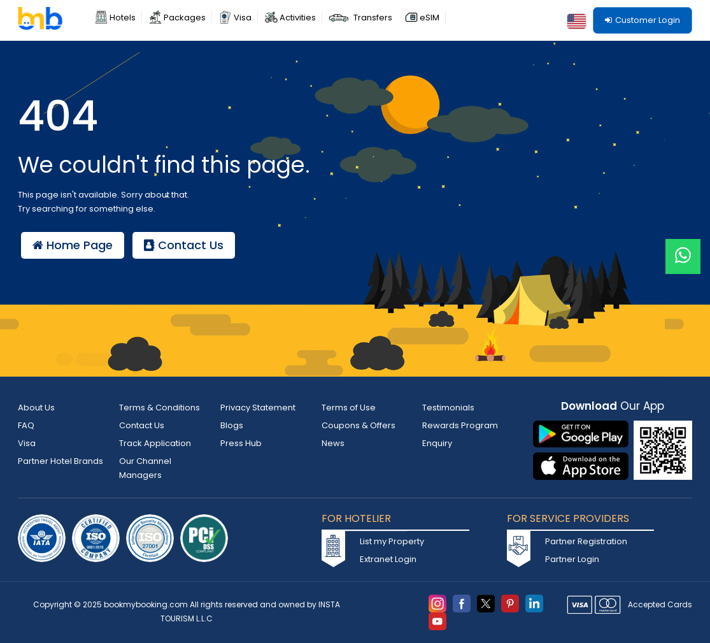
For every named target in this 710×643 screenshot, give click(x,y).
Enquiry (437, 443)
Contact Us (184, 245)
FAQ (26, 425)
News (333, 443)
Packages (185, 17)
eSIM (429, 17)
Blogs (231, 425)
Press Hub (241, 443)
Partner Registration (586, 541)
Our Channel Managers (145, 468)
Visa (243, 17)
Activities (298, 17)
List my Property (392, 541)
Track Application (155, 443)
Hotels (123, 17)
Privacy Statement (257, 407)
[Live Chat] (683, 248)
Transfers (372, 17)
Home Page (72, 245)
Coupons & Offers (358, 425)
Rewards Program (460, 425)
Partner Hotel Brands (60, 461)
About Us (36, 407)
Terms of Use (349, 407)
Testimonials (448, 407)
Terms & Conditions (159, 407)
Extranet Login (388, 559)
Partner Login (572, 559)
